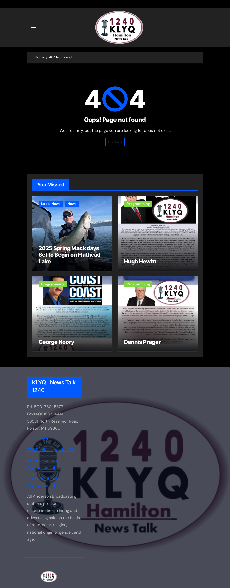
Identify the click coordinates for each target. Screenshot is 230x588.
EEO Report (37, 439)
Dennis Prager (142, 342)
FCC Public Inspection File (51, 449)
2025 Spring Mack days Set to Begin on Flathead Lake (69, 255)
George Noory (56, 342)
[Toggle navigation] (34, 27)
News (71, 203)
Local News (50, 203)
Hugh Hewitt (140, 261)
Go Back (115, 142)
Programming (138, 203)
